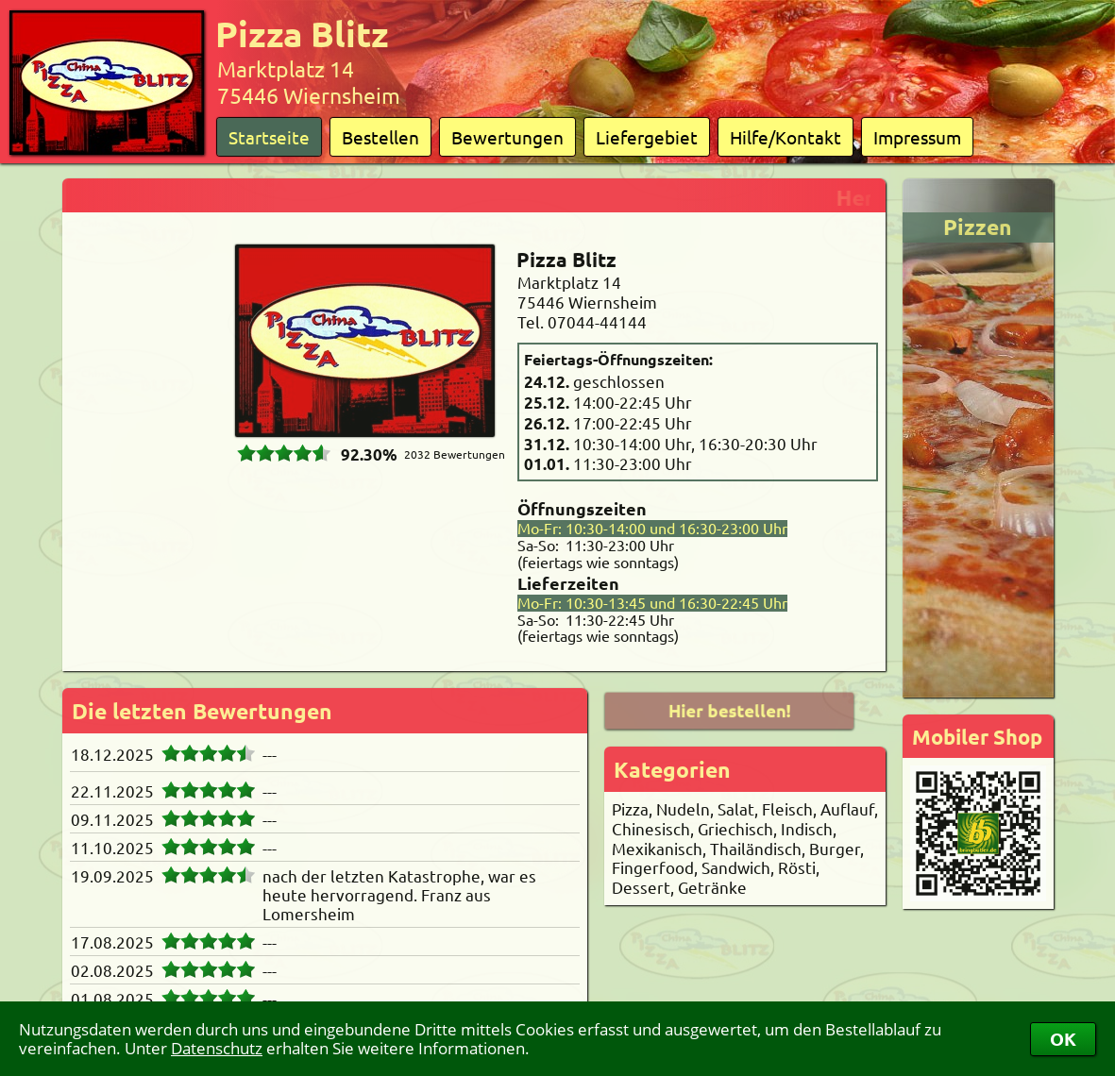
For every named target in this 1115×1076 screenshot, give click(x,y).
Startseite (269, 137)
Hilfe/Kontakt (785, 137)
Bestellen (380, 137)
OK (1063, 1039)
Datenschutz (216, 1048)
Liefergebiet (647, 137)
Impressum (917, 137)
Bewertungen (507, 137)
